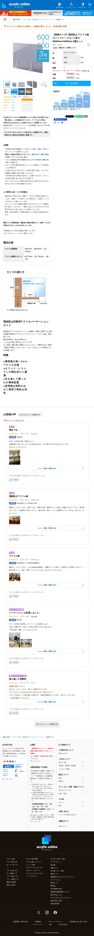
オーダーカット (56, 862)
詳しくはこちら (7, 779)
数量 (54, 68)
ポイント (62, 802)
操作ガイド (62, 826)
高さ (54, 63)
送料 (60, 778)
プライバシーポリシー (55, 921)
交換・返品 (62, 793)
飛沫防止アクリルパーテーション (43, 19)
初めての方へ (63, 753)
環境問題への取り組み (20, 921)
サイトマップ (37, 924)
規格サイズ (54, 868)
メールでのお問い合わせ (67, 815)
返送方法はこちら (56, 895)
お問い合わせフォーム (11, 233)
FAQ (60, 806)
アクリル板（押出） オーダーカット (13, 864)
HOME (18, 19)
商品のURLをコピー (60, 119)
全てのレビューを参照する (30, 415)
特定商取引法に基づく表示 (78, 921)
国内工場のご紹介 (56, 901)
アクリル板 (26, 19)
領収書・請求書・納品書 (67, 766)
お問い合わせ (63, 924)
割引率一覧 (85, 71)
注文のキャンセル (65, 790)
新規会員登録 (55, 903)
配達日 (61, 781)
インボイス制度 (64, 769)
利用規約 (38, 921)
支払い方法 (62, 762)
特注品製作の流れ (56, 889)
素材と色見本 (11, 885)
